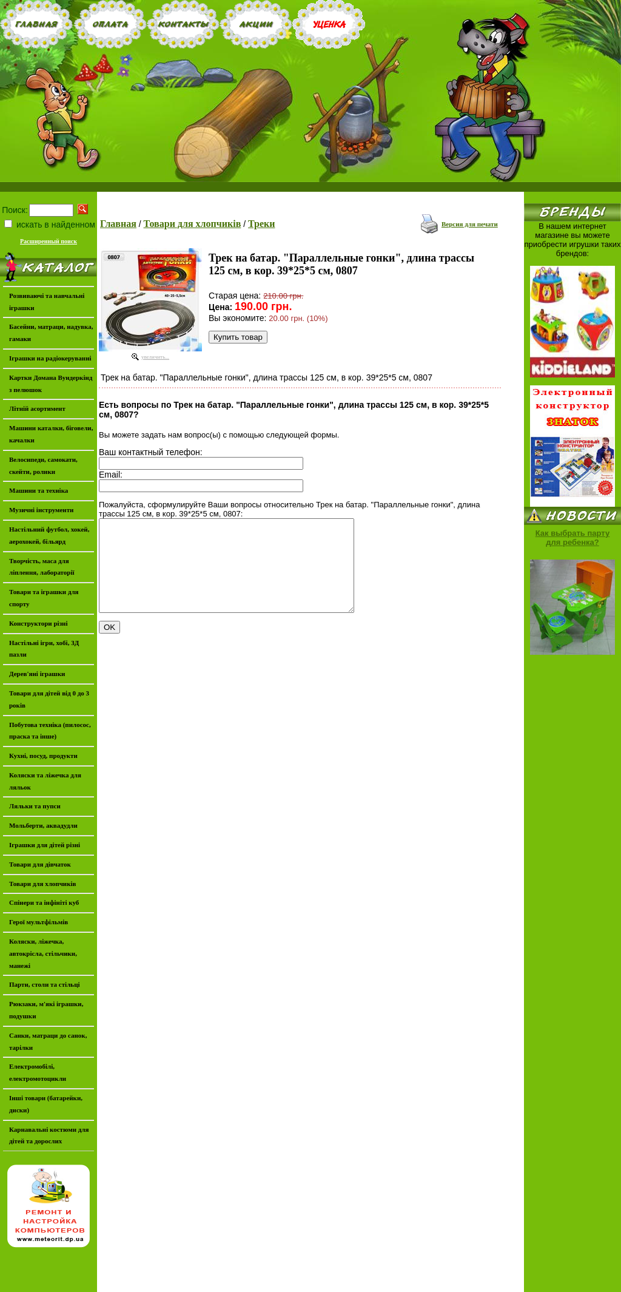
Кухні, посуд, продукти (43, 755)
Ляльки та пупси (35, 806)
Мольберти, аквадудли (43, 825)
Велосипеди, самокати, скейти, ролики (43, 465)
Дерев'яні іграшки (37, 673)
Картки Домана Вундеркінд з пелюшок (50, 383)
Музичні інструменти (41, 509)
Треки (261, 223)
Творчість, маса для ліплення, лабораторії (42, 567)
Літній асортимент (37, 408)
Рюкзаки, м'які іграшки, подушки (46, 1010)
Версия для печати (469, 224)
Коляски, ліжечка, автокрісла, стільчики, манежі (43, 953)
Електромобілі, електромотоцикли (37, 1072)
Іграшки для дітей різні (44, 844)
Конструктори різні (38, 623)
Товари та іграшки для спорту (44, 597)
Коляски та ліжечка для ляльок (45, 781)
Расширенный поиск (48, 241)
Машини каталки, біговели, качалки (51, 434)
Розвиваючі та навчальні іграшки (46, 301)
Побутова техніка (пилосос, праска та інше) (50, 730)
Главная (118, 223)
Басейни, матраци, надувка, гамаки (51, 332)
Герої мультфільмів (38, 921)
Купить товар (238, 337)
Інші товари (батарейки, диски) (45, 1104)
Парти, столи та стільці (44, 984)
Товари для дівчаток (40, 864)
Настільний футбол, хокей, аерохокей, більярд (49, 535)
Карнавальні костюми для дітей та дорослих (49, 1135)
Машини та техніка (38, 490)
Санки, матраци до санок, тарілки (48, 1041)
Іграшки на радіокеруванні (50, 358)
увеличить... (155, 357)
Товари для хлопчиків (192, 223)
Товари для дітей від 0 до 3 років (49, 699)
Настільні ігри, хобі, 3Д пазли (44, 648)
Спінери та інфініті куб (44, 902)
